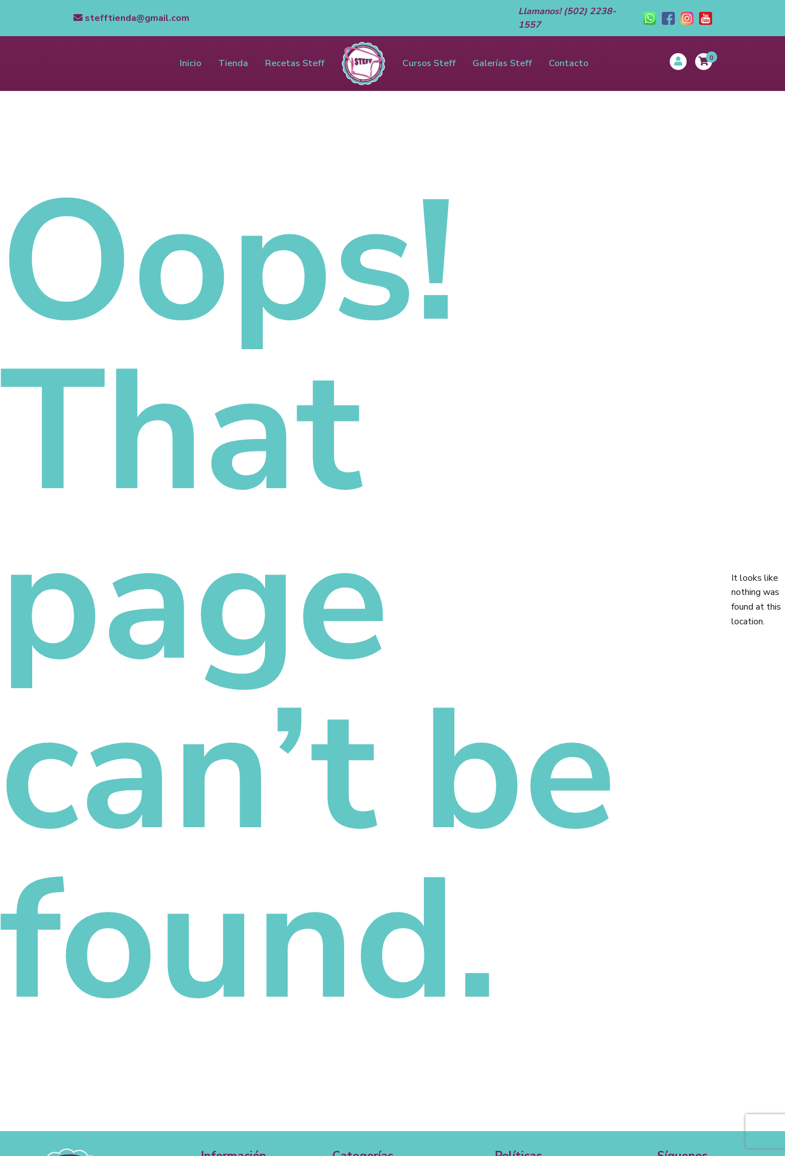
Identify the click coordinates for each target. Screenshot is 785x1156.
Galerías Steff (502, 63)
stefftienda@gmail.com (131, 18)
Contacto (568, 63)
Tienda (233, 63)
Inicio (190, 63)
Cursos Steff (429, 63)
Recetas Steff (294, 63)
